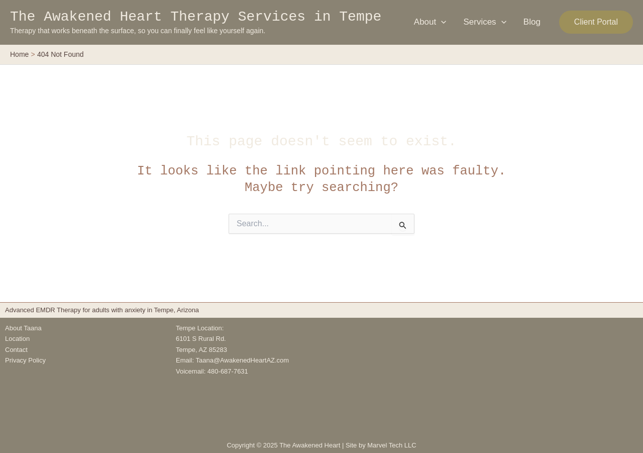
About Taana (23, 328)
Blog (532, 22)
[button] (596, 22)
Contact (16, 349)
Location (17, 338)
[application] (441, 22)
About (430, 22)
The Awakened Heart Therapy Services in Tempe (195, 17)
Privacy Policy (25, 360)
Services (484, 22)
